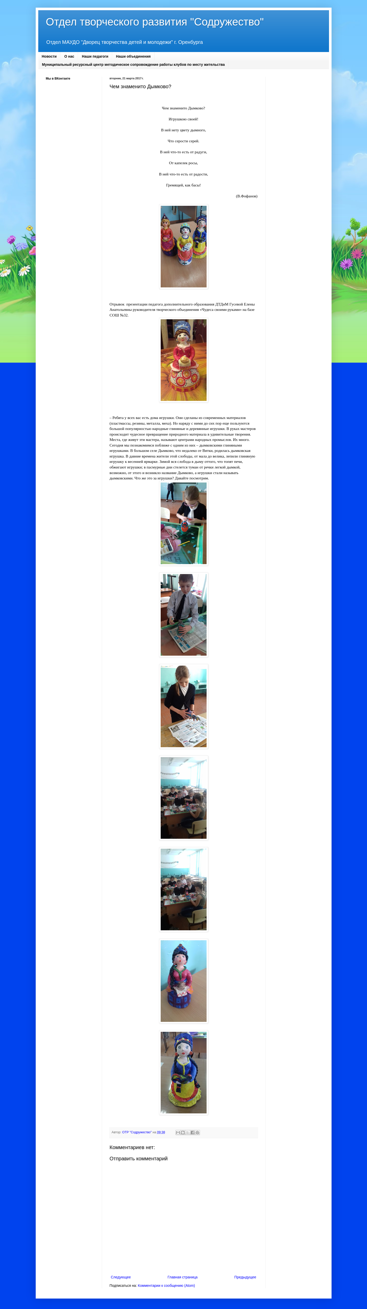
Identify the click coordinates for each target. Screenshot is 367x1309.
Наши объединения (133, 56)
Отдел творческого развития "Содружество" (155, 22)
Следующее (121, 1277)
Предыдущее (245, 1277)
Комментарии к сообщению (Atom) (166, 1285)
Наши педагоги (95, 56)
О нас (69, 56)
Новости (49, 56)
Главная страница (183, 1277)
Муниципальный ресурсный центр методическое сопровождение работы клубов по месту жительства (133, 64)
